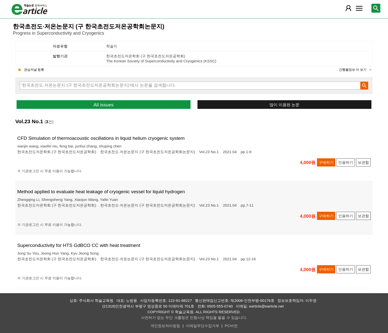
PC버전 (231, 326)
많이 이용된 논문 (284, 104)
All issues (104, 104)
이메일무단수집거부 (202, 326)
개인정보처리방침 (165, 326)
